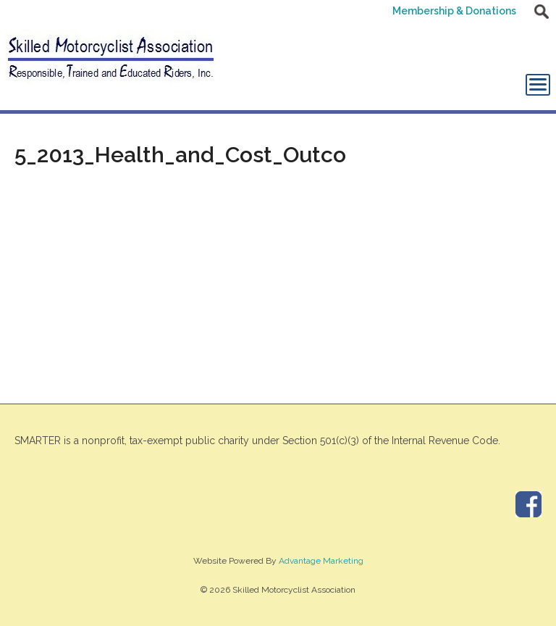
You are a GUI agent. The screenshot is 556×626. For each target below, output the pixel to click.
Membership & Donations (454, 11)
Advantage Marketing (321, 561)
